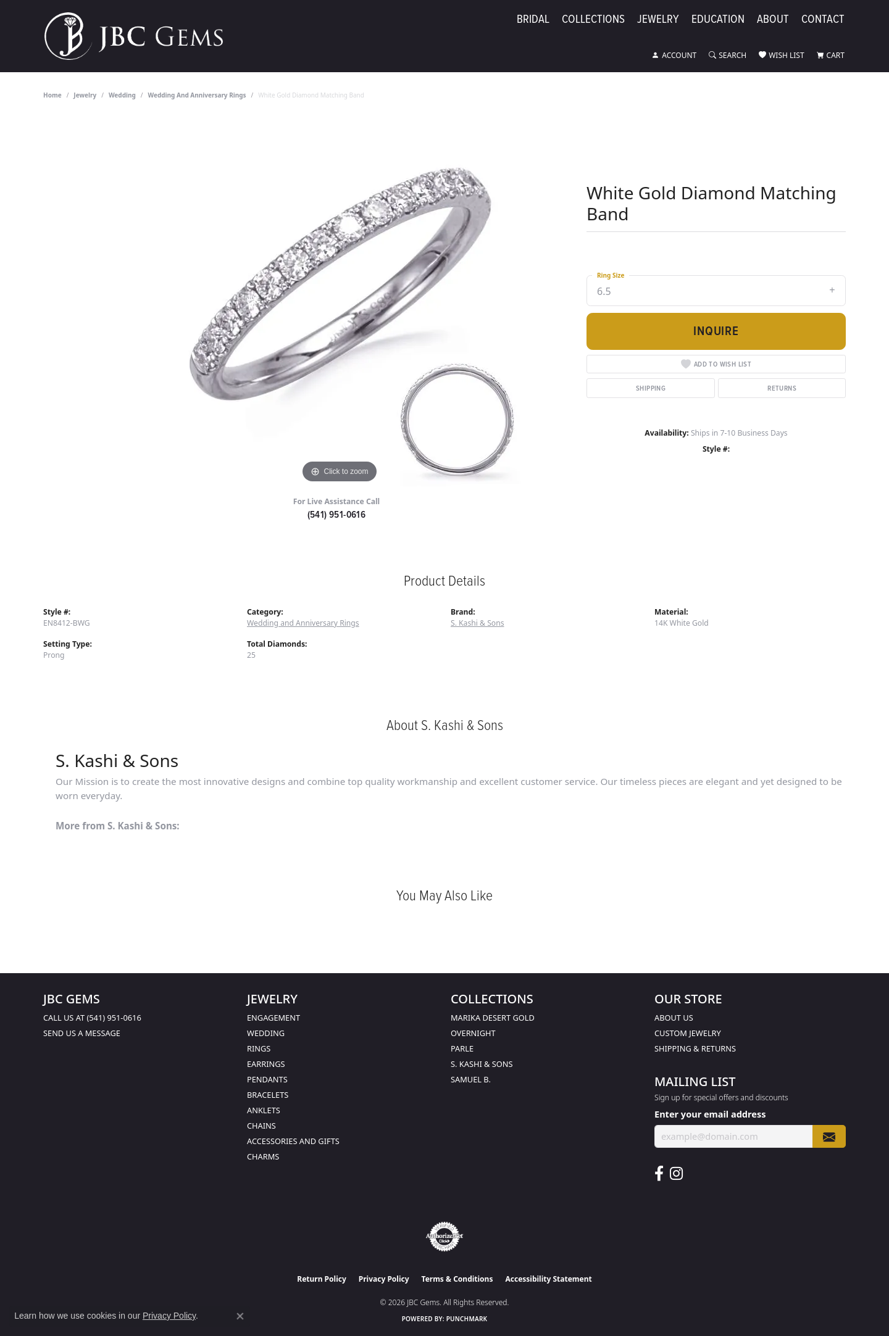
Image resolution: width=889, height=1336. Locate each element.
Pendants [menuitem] (267, 1079)
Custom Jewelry (687, 1033)
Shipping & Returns (695, 1048)
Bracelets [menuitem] (267, 1094)
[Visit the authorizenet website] (444, 1236)
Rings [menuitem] (258, 1048)
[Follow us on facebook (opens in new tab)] (659, 1173)
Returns (781, 388)
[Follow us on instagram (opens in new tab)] (676, 1173)
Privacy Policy (384, 1279)
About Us (673, 1017)
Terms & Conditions (457, 1279)
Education (718, 19)
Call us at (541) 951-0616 (92, 1017)
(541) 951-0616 (336, 514)
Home (52, 95)
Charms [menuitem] (263, 1156)
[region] (339, 301)
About (773, 19)
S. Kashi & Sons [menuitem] (482, 1063)
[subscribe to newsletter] (829, 1136)
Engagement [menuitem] (273, 1017)
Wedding (122, 95)
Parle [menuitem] (462, 1048)
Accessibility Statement (548, 1279)
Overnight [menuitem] (473, 1033)
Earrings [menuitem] (266, 1063)
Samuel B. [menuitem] (471, 1079)
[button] (674, 55)
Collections (593, 19)
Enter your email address (710, 1114)
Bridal (533, 19)
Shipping (651, 388)
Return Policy (321, 1279)
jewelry (84, 95)
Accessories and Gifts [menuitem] (293, 1141)
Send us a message (81, 1033)
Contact (823, 19)
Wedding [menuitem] (266, 1033)
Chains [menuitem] (261, 1125)
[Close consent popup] (240, 1316)
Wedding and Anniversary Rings (197, 95)
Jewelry (658, 19)
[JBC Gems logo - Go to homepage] (139, 36)
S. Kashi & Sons (477, 623)
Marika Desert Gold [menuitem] (493, 1017)
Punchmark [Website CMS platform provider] (467, 1318)
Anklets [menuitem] (263, 1110)
